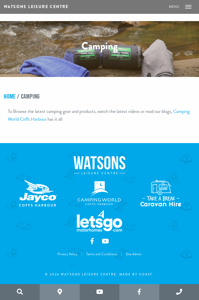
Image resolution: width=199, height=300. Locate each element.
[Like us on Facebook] (139, 292)
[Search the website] (20, 292)
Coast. (146, 274)
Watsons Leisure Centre (36, 7)
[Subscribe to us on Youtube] (99, 292)
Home (10, 96)
